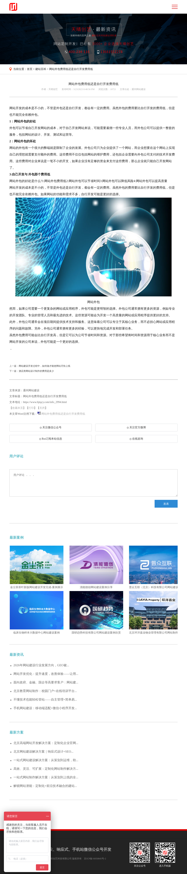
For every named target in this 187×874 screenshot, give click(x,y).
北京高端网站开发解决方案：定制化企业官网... (45, 743)
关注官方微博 (136, 427)
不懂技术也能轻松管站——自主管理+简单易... (45, 699)
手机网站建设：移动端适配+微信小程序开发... (45, 708)
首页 (29, 69)
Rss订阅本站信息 (50, 438)
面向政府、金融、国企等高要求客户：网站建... (45, 682)
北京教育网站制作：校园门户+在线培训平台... (45, 691)
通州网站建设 (139, 89)
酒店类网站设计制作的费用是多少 (36, 371)
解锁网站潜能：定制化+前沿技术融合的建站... (45, 785)
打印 (31, 408)
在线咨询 (136, 438)
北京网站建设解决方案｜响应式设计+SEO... (43, 751)
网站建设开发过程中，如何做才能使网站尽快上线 (44, 366)
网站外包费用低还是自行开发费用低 (71, 69)
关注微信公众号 (50, 428)
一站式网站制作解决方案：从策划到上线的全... (45, 777)
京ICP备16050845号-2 (95, 858)
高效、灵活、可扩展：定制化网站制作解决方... (45, 768)
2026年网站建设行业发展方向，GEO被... (41, 665)
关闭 (42, 408)
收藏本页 (17, 408)
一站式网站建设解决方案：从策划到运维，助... (45, 760)
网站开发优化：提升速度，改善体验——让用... (45, 673)
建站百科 (40, 69)
